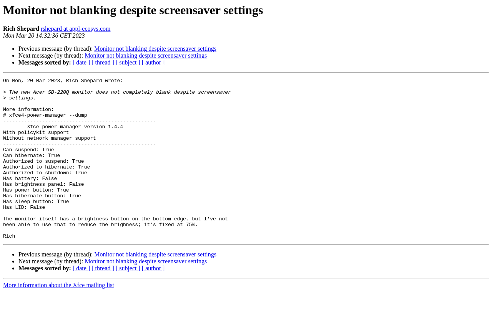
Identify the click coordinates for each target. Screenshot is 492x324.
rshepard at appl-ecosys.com (76, 28)
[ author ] (153, 62)
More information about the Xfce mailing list (58, 317)
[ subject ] (128, 62)
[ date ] (81, 62)
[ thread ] (102, 62)
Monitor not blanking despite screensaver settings (155, 48)
